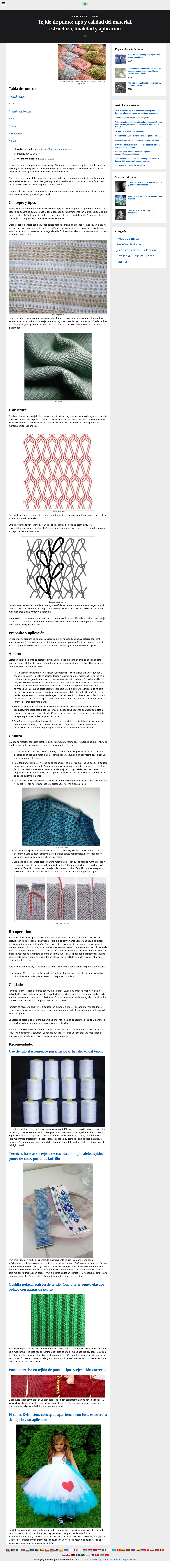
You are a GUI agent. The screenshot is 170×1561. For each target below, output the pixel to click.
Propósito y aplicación (20, 111)
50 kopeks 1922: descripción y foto (130, 165)
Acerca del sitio (92, 1559)
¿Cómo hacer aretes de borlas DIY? (130, 131)
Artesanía (123, 256)
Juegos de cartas (128, 250)
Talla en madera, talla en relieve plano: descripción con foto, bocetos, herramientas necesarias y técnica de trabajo (138, 124)
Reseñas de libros (128, 244)
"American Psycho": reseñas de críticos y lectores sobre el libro (145, 183)
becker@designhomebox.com (56, 149)
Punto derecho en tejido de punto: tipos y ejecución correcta (57, 1369)
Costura (12, 126)
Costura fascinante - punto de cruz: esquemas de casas (138, 136)
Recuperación (15, 133)
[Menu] (3, 3)
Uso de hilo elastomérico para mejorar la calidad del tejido (56, 1051)
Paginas (122, 261)
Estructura (14, 103)
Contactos (107, 1559)
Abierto (12, 118)
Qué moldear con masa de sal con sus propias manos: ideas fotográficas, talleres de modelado (144, 71)
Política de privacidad (125, 1559)
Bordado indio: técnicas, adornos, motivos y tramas (137, 140)
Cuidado (13, 141)
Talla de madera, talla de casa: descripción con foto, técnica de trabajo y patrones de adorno (137, 159)
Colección (149, 250)
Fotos (150, 256)
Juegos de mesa (127, 238)
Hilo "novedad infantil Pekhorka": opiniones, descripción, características (134, 153)
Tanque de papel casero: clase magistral (132, 118)
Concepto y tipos (17, 95)
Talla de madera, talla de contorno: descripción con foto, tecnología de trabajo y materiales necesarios (137, 112)
